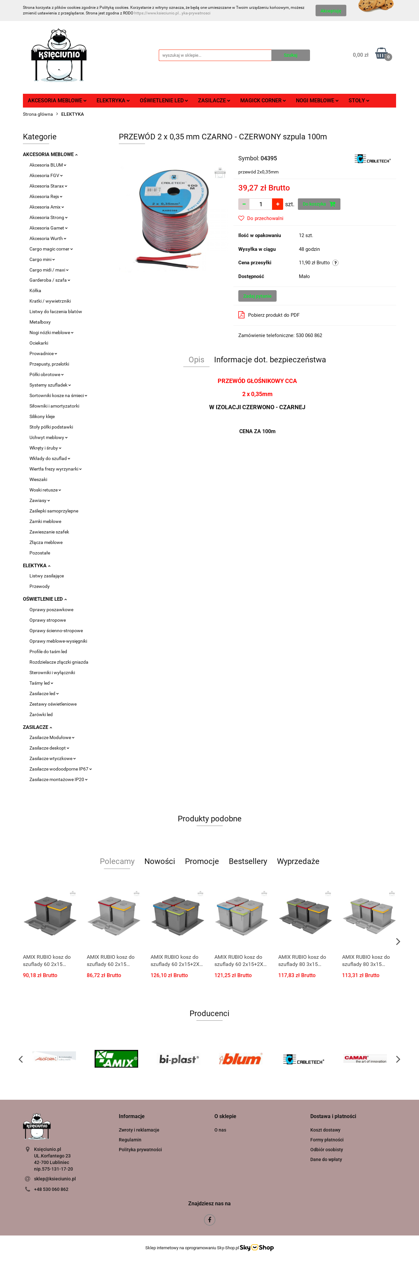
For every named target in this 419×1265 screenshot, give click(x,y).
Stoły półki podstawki (51, 427)
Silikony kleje (42, 416)
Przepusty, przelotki (49, 364)
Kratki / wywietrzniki (50, 301)
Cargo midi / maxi (49, 269)
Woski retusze (45, 489)
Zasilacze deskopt (49, 748)
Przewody (39, 586)
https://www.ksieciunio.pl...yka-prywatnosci (172, 13)
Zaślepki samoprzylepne (53, 510)
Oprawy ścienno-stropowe (56, 630)
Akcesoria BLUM (47, 165)
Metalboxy (40, 322)
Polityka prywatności (140, 1149)
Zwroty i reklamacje (139, 1130)
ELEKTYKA (36, 566)
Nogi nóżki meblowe (51, 332)
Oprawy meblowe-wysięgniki (58, 641)
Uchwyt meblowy (48, 437)
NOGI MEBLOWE (317, 100)
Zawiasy (39, 500)
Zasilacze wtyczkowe (52, 758)
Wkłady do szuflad (49, 458)
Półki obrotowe (46, 374)
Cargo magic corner (51, 248)
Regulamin (130, 1139)
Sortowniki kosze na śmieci (58, 395)
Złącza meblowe (46, 542)
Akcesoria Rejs (46, 196)
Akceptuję (330, 10)
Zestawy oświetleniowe (53, 704)
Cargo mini (42, 259)
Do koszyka (319, 204)
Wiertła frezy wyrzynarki (55, 469)
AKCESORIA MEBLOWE (57, 100)
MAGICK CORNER (263, 100)
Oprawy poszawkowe (51, 609)
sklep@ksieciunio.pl (55, 1178)
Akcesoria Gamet (48, 228)
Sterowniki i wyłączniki (52, 672)
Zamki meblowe (45, 521)
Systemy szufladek (50, 385)
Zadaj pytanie (257, 296)
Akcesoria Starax (48, 186)
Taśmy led (41, 683)
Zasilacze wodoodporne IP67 (60, 769)
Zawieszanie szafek (49, 531)
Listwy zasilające (46, 575)
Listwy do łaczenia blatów (55, 311)
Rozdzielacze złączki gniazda (58, 662)
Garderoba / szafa (49, 280)
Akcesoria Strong (48, 217)
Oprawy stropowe (47, 620)
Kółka (35, 290)
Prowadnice (43, 353)
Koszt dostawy (325, 1130)
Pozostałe (39, 552)
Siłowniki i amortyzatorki (54, 406)
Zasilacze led (44, 693)
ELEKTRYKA (113, 100)
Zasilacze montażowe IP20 (58, 779)
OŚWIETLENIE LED (164, 100)
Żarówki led (41, 714)
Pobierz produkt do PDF (269, 314)
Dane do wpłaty (326, 1159)
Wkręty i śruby (45, 448)
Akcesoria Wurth (47, 238)
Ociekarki (38, 343)
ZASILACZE (214, 100)
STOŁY (359, 100)
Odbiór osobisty (326, 1149)
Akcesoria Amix (46, 207)
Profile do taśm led (48, 651)
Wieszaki (38, 479)
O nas (220, 1130)
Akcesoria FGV (46, 175)
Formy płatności (327, 1139)
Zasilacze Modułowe (52, 737)
